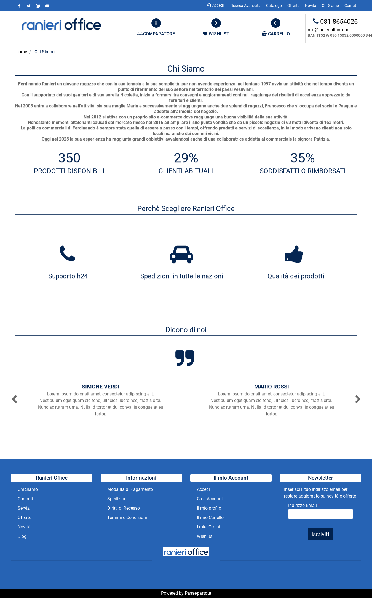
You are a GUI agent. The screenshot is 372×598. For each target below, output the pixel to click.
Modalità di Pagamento (130, 489)
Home (21, 51)
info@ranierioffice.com (329, 29)
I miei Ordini (208, 527)
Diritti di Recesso (123, 508)
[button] (16, 398)
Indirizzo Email (304, 505)
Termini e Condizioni (127, 517)
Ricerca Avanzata (246, 5)
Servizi (25, 508)
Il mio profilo (209, 508)
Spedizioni (117, 498)
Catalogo (274, 5)
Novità (310, 5)
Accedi (215, 5)
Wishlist (204, 536)
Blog (22, 536)
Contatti (351, 5)
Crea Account (210, 498)
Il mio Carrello (210, 517)
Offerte (293, 5)
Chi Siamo (330, 5)
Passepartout (198, 593)
